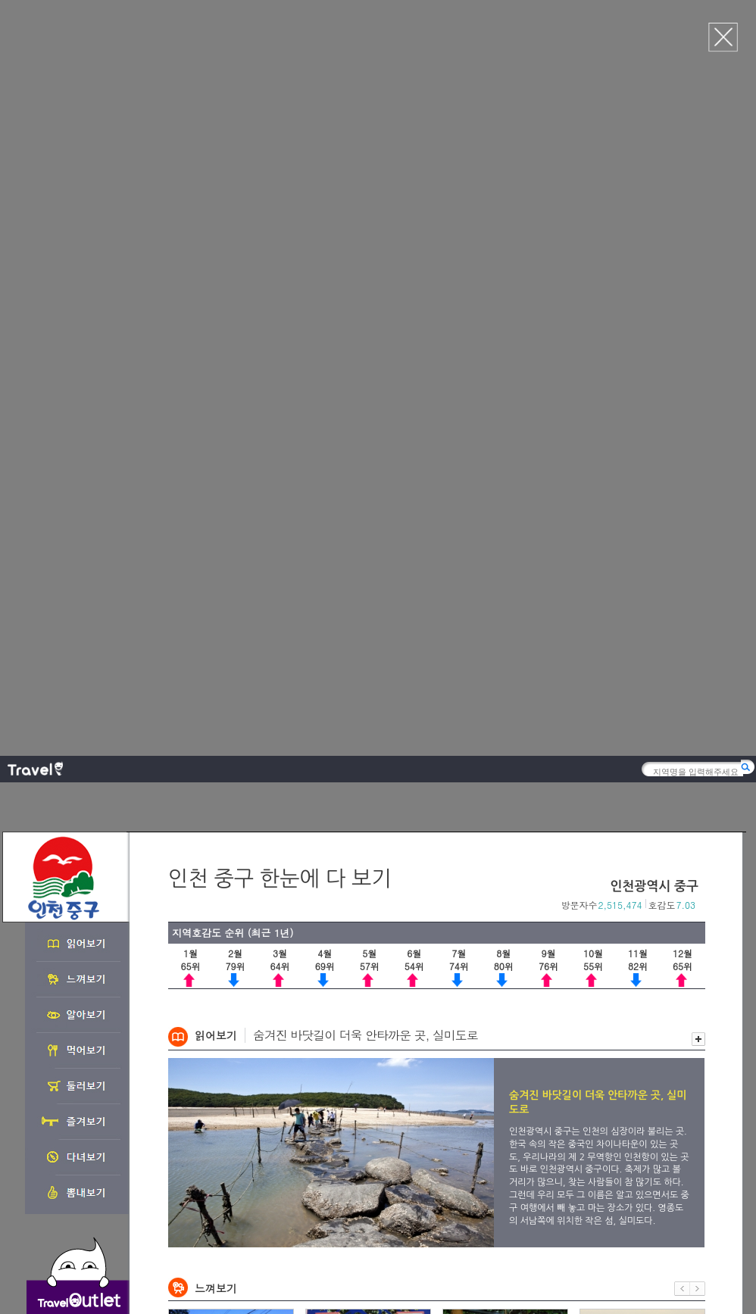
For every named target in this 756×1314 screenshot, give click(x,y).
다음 (697, 545)
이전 (682, 545)
